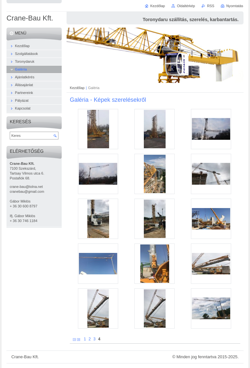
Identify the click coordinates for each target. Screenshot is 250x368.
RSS (210, 6)
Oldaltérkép (186, 6)
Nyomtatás (234, 6)
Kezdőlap (77, 88)
